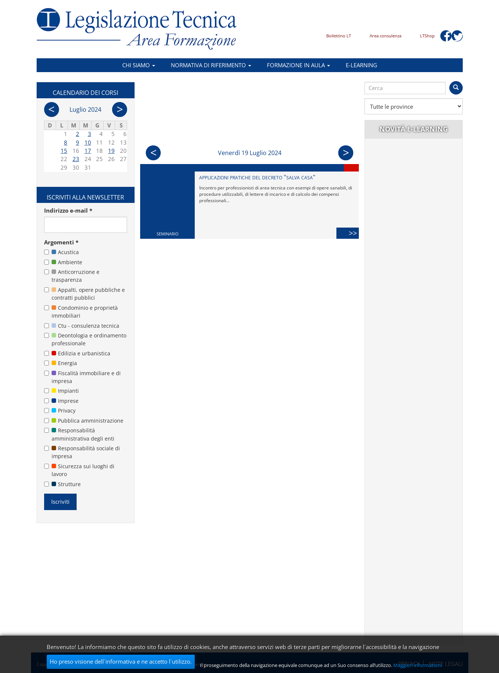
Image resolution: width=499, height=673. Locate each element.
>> (354, 233)
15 (64, 150)
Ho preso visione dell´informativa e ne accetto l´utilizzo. (121, 661)
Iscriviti (60, 501)
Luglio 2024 (85, 109)
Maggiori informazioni (417, 665)
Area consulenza (385, 35)
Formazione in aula (298, 65)
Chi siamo (138, 65)
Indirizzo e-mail (68, 210)
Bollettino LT (338, 35)
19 (111, 150)
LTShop (427, 35)
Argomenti (61, 242)
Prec (153, 152)
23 (76, 159)
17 (87, 150)
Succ (345, 152)
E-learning (361, 65)
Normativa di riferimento (211, 65)
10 (87, 142)
